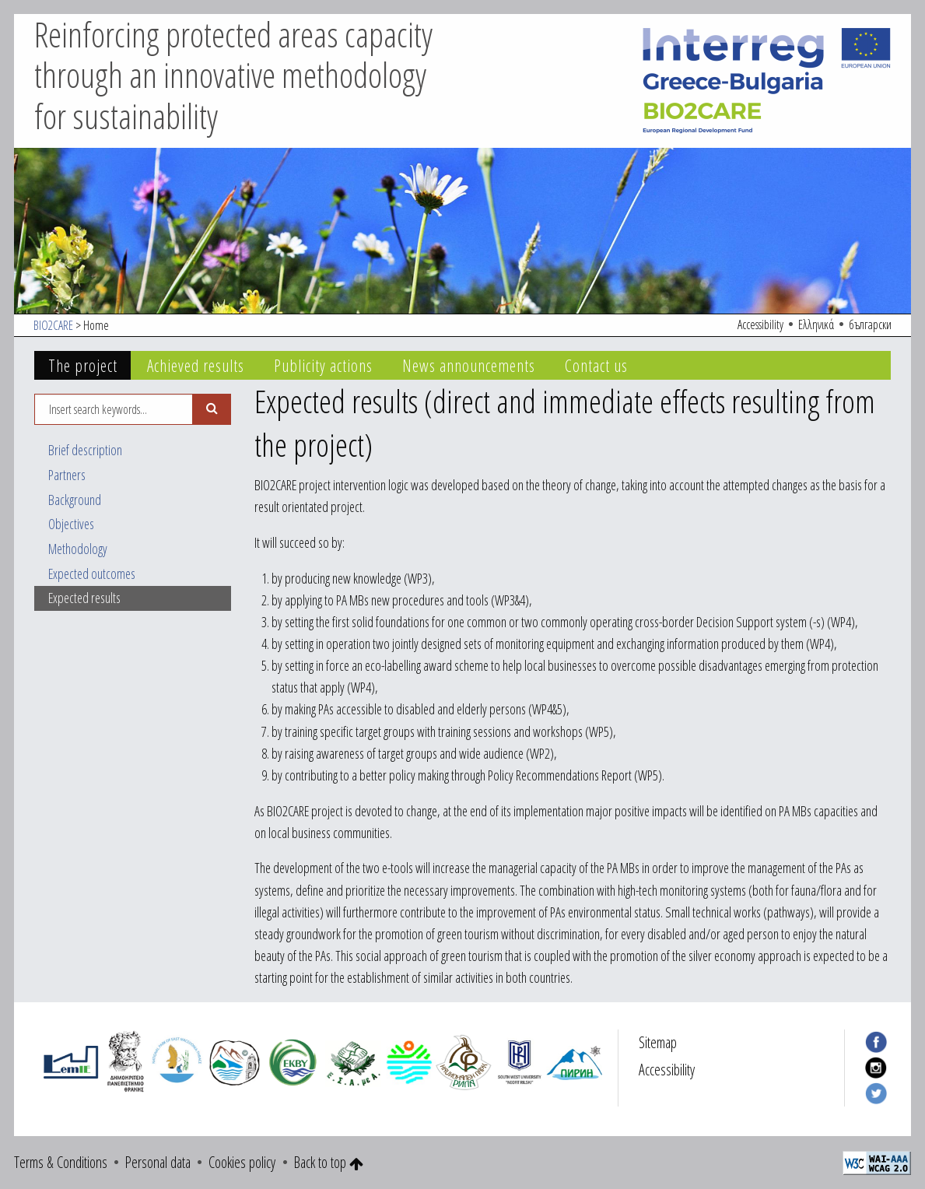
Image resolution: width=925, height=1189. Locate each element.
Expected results (84, 597)
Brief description (85, 449)
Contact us (596, 365)
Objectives (71, 523)
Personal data (158, 1162)
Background (74, 499)
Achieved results (195, 365)
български (870, 324)
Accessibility (760, 324)
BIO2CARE (53, 325)
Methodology (77, 548)
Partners (67, 474)
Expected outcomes (91, 573)
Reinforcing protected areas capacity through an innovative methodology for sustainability (233, 75)
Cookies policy (241, 1162)
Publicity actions (323, 365)
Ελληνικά (816, 324)
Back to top (328, 1162)
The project (82, 365)
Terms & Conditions (60, 1162)
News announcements (468, 365)
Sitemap (658, 1042)
